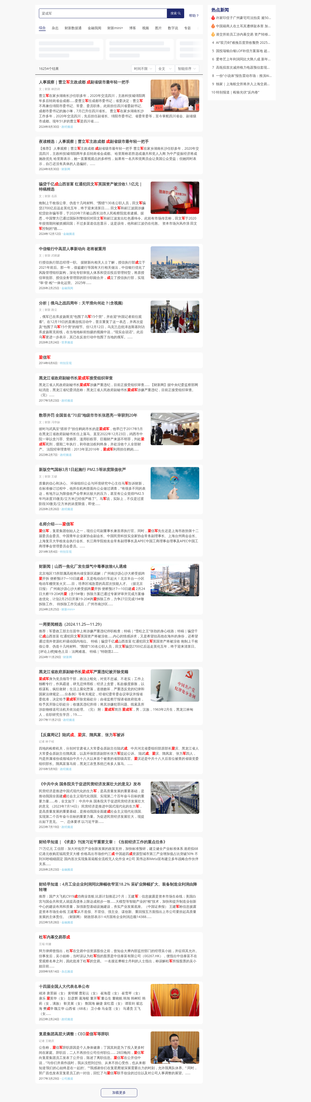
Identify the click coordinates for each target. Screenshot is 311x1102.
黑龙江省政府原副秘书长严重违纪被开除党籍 (83, 671)
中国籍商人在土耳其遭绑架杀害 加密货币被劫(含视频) (256, 26)
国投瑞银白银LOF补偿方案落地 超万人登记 (248, 50)
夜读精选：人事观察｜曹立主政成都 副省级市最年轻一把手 (94, 141)
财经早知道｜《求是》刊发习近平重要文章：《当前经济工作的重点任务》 (103, 842)
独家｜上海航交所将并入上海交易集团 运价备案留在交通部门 (262, 84)
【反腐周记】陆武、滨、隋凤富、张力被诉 (81, 734)
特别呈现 (66, 363)
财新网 (65, 169)
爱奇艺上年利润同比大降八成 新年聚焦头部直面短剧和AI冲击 (262, 59)
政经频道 (67, 127)
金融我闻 (67, 288)
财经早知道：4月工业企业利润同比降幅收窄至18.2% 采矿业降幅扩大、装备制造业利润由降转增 (118, 887)
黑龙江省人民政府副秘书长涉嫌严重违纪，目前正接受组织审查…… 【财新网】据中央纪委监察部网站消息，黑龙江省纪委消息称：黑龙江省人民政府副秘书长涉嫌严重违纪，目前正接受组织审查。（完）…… (118, 389)
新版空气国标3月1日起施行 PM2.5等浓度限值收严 (82, 469)
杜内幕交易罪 (54, 937)
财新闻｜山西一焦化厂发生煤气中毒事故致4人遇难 (83, 566)
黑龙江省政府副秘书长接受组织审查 (76, 378)
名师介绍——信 (56, 524)
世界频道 (67, 342)
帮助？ (194, 15)
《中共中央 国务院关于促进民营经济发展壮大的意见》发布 (90, 784)
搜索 (176, 13)
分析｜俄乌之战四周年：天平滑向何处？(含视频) (81, 303)
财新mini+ (68, 609)
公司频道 (67, 1078)
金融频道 (69, 234)
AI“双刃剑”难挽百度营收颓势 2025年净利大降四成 (253, 42)
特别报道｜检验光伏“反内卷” (237, 92)
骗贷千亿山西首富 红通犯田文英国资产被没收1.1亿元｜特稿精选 (91, 187)
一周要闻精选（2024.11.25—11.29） (71, 624)
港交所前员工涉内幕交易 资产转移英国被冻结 (250, 34)
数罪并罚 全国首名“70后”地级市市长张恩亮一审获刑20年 (88, 415)
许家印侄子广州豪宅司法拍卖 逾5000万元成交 (251, 17)
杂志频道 (67, 971)
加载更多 (119, 1092)
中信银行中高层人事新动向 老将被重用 (72, 248)
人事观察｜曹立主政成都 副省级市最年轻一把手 (84, 82)
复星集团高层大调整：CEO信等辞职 (74, 1034)
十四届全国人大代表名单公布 (64, 986)
